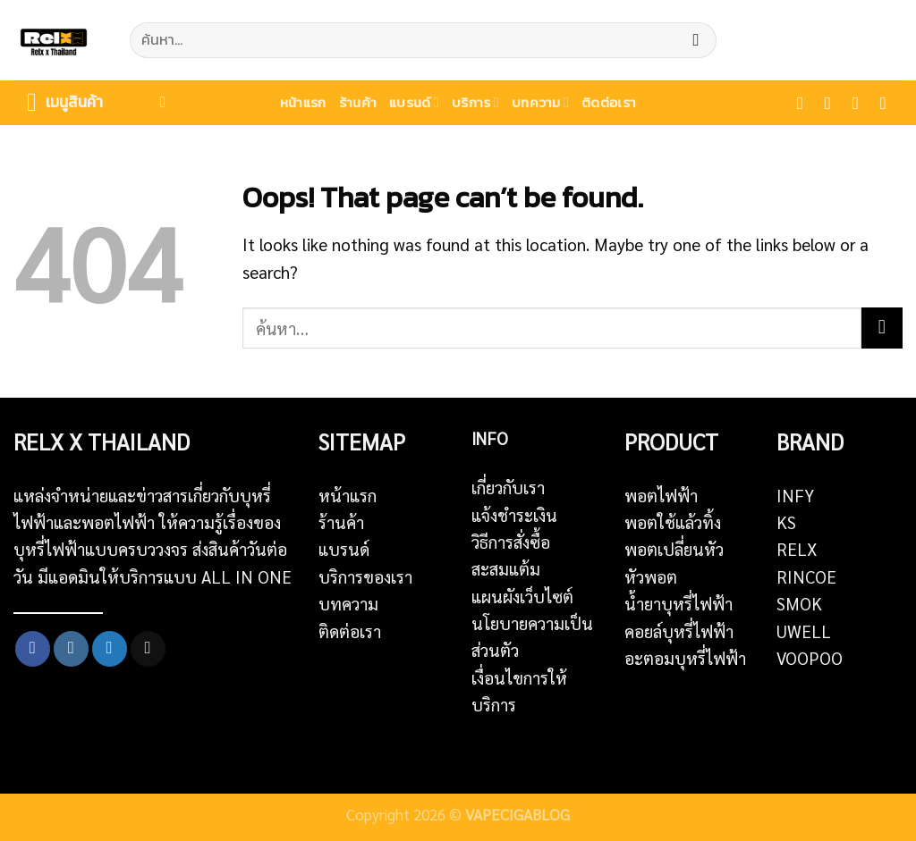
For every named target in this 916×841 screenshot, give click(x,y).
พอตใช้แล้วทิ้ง (672, 522)
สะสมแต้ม (505, 568)
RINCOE (806, 576)
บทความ (540, 102)
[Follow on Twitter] (860, 103)
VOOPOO (809, 658)
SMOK (799, 603)
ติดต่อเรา (608, 102)
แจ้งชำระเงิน (514, 515)
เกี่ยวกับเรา (508, 487)
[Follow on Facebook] (805, 103)
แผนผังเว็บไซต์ (522, 596)
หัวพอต (650, 576)
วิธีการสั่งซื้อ (510, 541)
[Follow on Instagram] (833, 103)
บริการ (475, 102)
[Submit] (695, 40)
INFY (795, 495)
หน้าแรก (303, 102)
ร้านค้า (358, 102)
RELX (797, 548)
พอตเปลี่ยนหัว (674, 548)
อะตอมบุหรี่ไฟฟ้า (685, 658)
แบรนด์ (414, 102)
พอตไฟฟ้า (661, 495)
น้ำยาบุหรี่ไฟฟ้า (678, 603)
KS (786, 522)
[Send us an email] (888, 103)
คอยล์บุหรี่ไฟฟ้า (679, 631)
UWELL (803, 631)
